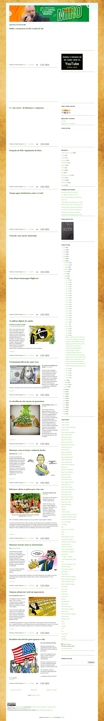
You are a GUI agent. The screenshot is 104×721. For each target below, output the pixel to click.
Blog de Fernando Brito (66, 454)
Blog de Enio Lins (65, 449)
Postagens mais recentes (16, 690)
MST (62, 561)
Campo (63, 155)
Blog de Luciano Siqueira (67, 472)
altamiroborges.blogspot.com (22, 708)
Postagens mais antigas (51, 690)
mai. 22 (67, 300)
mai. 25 (67, 293)
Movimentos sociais (65, 175)
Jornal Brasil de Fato (66, 544)
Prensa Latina (64, 596)
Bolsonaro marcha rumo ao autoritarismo (26, 545)
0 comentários (31, 64)
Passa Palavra (64, 586)
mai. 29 (67, 284)
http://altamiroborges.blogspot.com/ (45, 710)
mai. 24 (67, 295)
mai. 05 (67, 368)
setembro (66, 269)
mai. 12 (67, 322)
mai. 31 (67, 280)
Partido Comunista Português (68, 584)
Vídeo (62, 185)
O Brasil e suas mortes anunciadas (23, 236)
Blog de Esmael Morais (66, 452)
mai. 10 (67, 326)
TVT (62, 629)
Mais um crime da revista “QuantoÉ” (69, 192)
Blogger (62, 717)
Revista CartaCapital (66, 606)
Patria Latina (64, 589)
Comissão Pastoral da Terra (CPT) (69, 514)
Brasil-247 (45, 494)
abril (65, 380)
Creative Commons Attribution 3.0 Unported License (44, 707)
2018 (64, 391)
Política (63, 180)
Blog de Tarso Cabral (66, 502)
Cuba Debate (64, 524)
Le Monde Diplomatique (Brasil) (68, 559)
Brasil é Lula (64, 199)
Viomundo (63, 638)
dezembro (66, 262)
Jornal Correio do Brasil (66, 546)
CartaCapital (48, 367)
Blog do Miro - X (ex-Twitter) (68, 123)
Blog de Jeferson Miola (66, 459)
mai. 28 (67, 286)
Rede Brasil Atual (15, 548)
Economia (63, 160)
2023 (64, 254)
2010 (64, 409)
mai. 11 (67, 324)
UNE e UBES (64, 634)
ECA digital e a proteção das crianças (69, 194)
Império (63, 165)
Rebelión (63, 599)
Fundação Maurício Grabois (67, 536)
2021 (64, 258)
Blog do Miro (10, 707)
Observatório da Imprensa (67, 569)
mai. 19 (67, 306)
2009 (64, 411)
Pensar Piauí (64, 591)
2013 (64, 402)
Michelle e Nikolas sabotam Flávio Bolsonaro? (72, 207)
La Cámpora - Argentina (66, 556)
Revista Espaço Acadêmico (67, 609)
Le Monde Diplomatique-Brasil (16, 326)
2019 (64, 389)
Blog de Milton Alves (66, 484)
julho (65, 273)
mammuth (51, 717)
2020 (64, 260)
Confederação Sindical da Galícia (68, 517)
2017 (64, 394)
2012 (64, 405)
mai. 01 (67, 377)
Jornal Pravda (64, 554)
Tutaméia (63, 626)
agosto (66, 271)
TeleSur (63, 624)
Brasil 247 (63, 507)
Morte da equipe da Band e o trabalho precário (71, 204)
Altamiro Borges (67, 644)
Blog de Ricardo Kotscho (67, 497)
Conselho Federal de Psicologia (68, 519)
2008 (64, 413)
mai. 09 (67, 328)
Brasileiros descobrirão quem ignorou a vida (27, 639)
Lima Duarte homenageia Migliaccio (24, 278)
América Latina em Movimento (68, 427)
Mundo (63, 177)
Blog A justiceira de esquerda (68, 432)
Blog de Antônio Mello (66, 434)
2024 (64, 252)
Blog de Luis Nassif (65, 474)
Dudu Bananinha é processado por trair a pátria (72, 202)
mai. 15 (67, 315)
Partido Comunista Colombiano (68, 576)
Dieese (62, 532)
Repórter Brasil (64, 604)
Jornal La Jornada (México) (67, 549)
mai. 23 (67, 297)
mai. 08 (67, 330)
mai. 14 (67, 317)
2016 (64, 396)
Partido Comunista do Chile (67, 581)
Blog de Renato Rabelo (66, 492)
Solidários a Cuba (65, 619)
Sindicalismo (64, 182)
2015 (64, 398)
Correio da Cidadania (66, 522)
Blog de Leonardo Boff (66, 462)
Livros (62, 167)
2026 (64, 247)
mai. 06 (67, 335)
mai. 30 (67, 282)
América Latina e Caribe (66, 152)
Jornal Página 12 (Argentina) (67, 551)
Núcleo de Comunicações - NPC (68, 564)
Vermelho (19, 453)
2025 (64, 249)
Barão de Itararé (65, 430)
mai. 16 (67, 313)
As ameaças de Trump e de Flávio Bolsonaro (71, 209)
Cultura (63, 157)
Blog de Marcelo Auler (66, 479)
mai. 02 (67, 375)
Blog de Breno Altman (66, 439)
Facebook (63, 121)
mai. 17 (67, 311)
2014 (64, 400)
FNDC (62, 534)
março (66, 382)
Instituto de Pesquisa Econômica (68, 541)
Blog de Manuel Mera (66, 477)
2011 (64, 407)
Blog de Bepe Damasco (66, 437)
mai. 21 (67, 302)
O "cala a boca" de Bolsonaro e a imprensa (26, 108)
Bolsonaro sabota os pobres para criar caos (26, 489)
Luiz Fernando (29, 516)
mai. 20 (67, 304)
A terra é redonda (65, 422)
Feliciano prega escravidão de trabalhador (70, 212)
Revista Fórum (64, 611)
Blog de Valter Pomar (66, 504)
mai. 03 (67, 373)
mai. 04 (67, 370)
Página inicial (34, 690)
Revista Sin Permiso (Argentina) (68, 614)
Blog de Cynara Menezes (67, 442)
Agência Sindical (65, 425)
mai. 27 (67, 289)
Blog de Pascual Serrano (66, 487)
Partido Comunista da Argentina (68, 579)
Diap (62, 527)
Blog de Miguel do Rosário (67, 482)
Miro (62, 172)
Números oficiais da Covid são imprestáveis (26, 592)
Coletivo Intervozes (65, 512)
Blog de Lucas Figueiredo (67, 469)
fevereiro (66, 384)
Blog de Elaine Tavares (66, 447)
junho (65, 276)
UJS (62, 631)
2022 (64, 256)
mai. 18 (67, 308)
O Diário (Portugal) (65, 566)
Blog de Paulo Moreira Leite (67, 489)
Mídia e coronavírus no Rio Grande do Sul (26, 29)
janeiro (66, 386)
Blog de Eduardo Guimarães (67, 444)
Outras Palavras (65, 574)
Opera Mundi (64, 571)
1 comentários (31, 585)
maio (65, 278)
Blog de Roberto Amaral (66, 499)
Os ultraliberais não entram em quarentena (26, 401)
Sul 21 (62, 621)
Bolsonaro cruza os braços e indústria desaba (27, 450)
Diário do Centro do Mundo (67, 529)
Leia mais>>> (12, 351)
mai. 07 (67, 333)
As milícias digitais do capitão (21, 321)
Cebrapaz (63, 509)
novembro (66, 265)
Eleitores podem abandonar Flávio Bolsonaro (71, 197)
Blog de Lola (64, 467)
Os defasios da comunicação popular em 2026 (71, 214)
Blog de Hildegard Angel (67, 457)
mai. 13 (67, 319)
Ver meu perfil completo (66, 648)
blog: (24, 595)
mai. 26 (67, 291)
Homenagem (64, 162)
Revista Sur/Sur (65, 616)
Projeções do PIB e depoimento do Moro (25, 150)
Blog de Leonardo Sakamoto (67, 464)
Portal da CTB (64, 594)
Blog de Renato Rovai (66, 494)
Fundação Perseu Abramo (67, 539)
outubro (66, 267)
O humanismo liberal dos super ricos (24, 362)
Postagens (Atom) (36, 695)
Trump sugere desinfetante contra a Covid (26, 193)
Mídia (62, 170)
